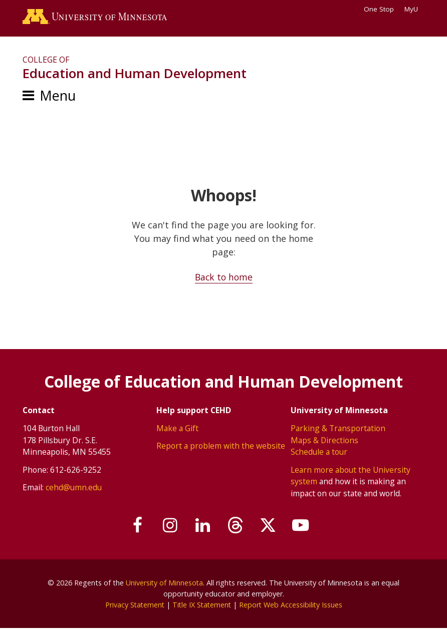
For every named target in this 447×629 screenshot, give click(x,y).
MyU (414, 9)
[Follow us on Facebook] (135, 525)
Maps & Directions (325, 440)
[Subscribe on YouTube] (304, 525)
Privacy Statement (133, 604)
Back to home (224, 278)
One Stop (379, 9)
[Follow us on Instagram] (168, 525)
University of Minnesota (164, 583)
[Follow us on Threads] (236, 525)
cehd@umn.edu (74, 487)
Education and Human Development (135, 74)
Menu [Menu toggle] (58, 96)
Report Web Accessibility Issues (292, 604)
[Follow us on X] (270, 525)
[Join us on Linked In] (202, 525)
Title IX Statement (201, 604)
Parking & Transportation (338, 428)
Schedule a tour (319, 452)
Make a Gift (177, 428)
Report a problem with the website (220, 446)
